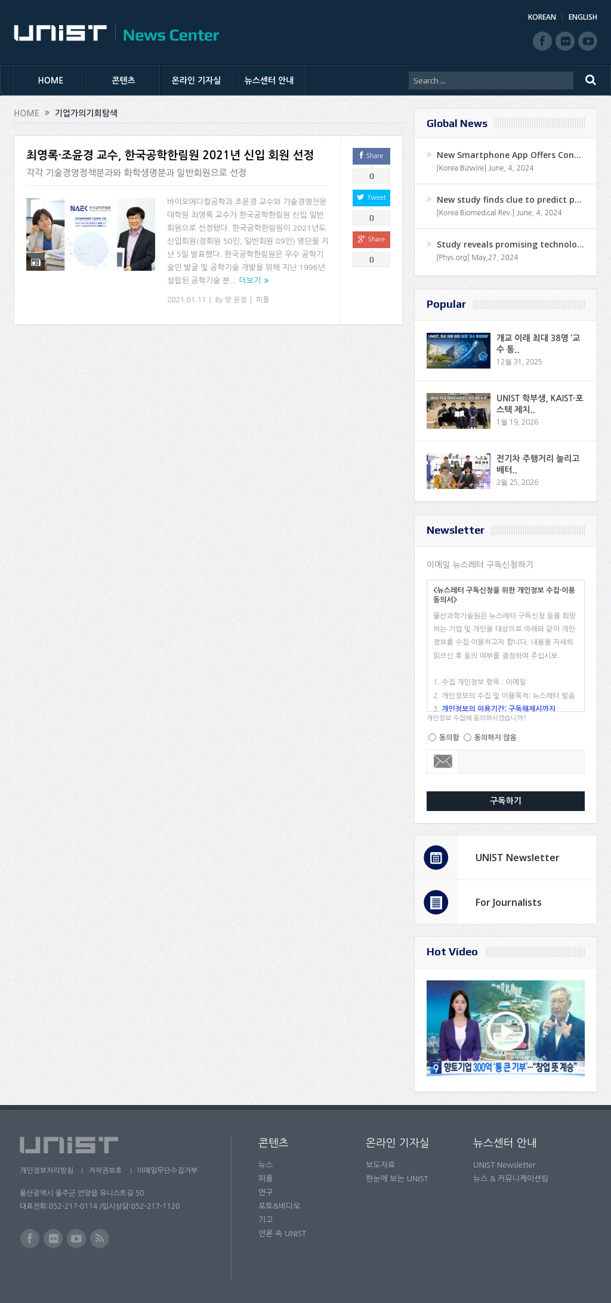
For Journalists (509, 902)
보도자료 (380, 1165)
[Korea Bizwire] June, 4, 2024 (485, 168)
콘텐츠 (123, 80)
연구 (265, 1192)
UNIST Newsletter (518, 857)
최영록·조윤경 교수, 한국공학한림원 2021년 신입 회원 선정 (170, 155)
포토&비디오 (279, 1206)
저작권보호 (105, 1170)
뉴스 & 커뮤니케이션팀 (511, 1179)
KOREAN (542, 17)
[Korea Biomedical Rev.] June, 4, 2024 (499, 212)
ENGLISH (583, 17)
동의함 (449, 737)
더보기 (250, 280)
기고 (265, 1220)
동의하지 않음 (495, 737)
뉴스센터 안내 (269, 80)
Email (443, 761)
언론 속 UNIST (282, 1233)
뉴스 (265, 1165)
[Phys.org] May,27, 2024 (477, 257)
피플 (263, 300)
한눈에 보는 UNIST (397, 1179)
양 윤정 (236, 300)
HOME (51, 80)
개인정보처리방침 (46, 1170)
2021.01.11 (186, 300)
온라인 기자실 (196, 80)
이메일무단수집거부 (167, 1170)
